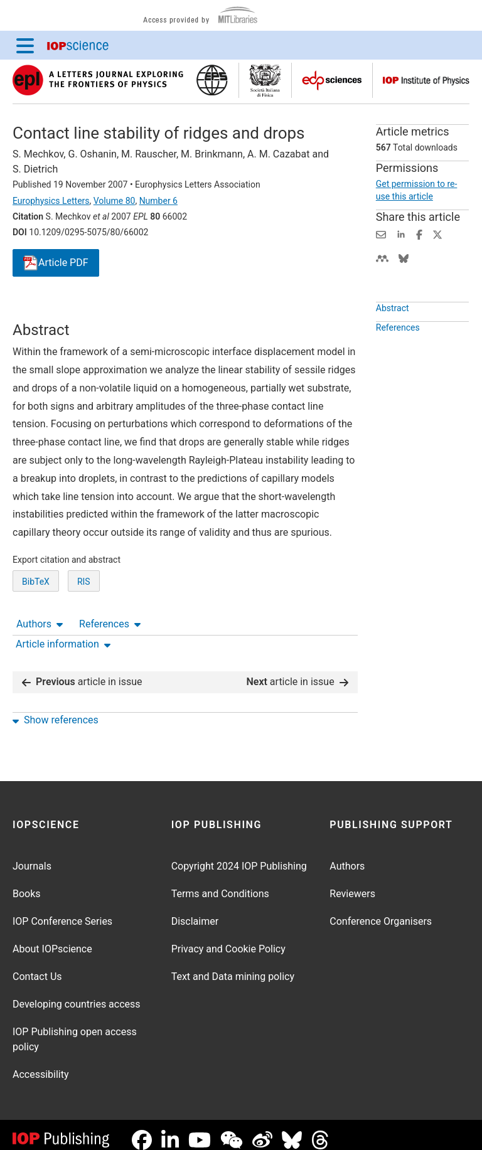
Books (27, 884)
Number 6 (158, 201)
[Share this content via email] (381, 234)
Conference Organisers (380, 911)
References (110, 310)
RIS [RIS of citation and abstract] (83, 628)
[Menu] (25, 45)
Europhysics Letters (51, 201)
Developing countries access (77, 994)
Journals (32, 856)
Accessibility (41, 1064)
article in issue (82, 672)
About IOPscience (52, 939)
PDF (55, 263)
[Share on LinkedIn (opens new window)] (401, 234)
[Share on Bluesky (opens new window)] (404, 258)
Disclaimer (194, 911)
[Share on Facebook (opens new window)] (419, 234)
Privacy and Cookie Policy (228, 939)
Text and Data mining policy (232, 966)
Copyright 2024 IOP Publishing (239, 856)
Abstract (392, 337)
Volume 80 (115, 201)
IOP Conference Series (62, 911)
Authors (39, 310)
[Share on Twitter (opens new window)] (437, 234)
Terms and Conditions (220, 884)
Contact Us (37, 966)
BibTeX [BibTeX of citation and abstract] (36, 628)
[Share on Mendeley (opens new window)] (382, 258)
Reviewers (352, 884)
